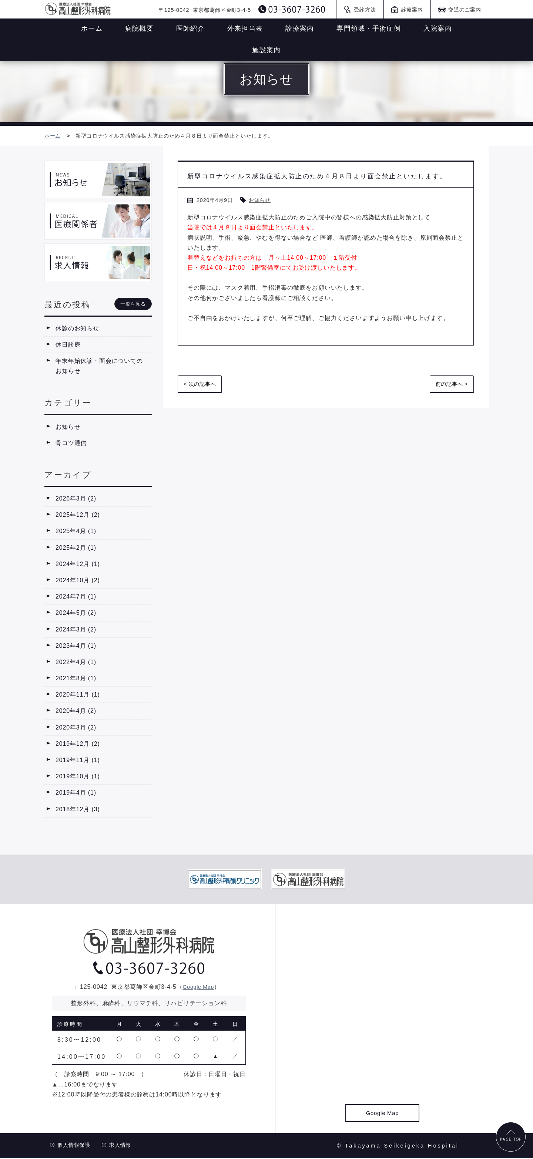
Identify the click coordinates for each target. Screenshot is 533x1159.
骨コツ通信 (71, 444)
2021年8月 (76, 679)
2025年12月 (78, 516)
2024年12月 (78, 565)
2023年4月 (76, 646)
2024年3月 (76, 630)
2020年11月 (78, 696)
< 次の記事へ (202, 401)
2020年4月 (76, 712)
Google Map (198, 987)
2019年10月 (78, 777)
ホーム (53, 136)
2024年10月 (78, 581)
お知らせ (261, 217)
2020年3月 (76, 728)
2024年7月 (76, 597)
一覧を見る (133, 304)
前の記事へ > (449, 401)
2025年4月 (76, 532)
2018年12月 (78, 810)
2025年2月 (76, 548)
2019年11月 (78, 761)
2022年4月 (76, 663)
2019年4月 (76, 794)
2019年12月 (78, 745)
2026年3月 (76, 499)
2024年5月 (76, 614)
